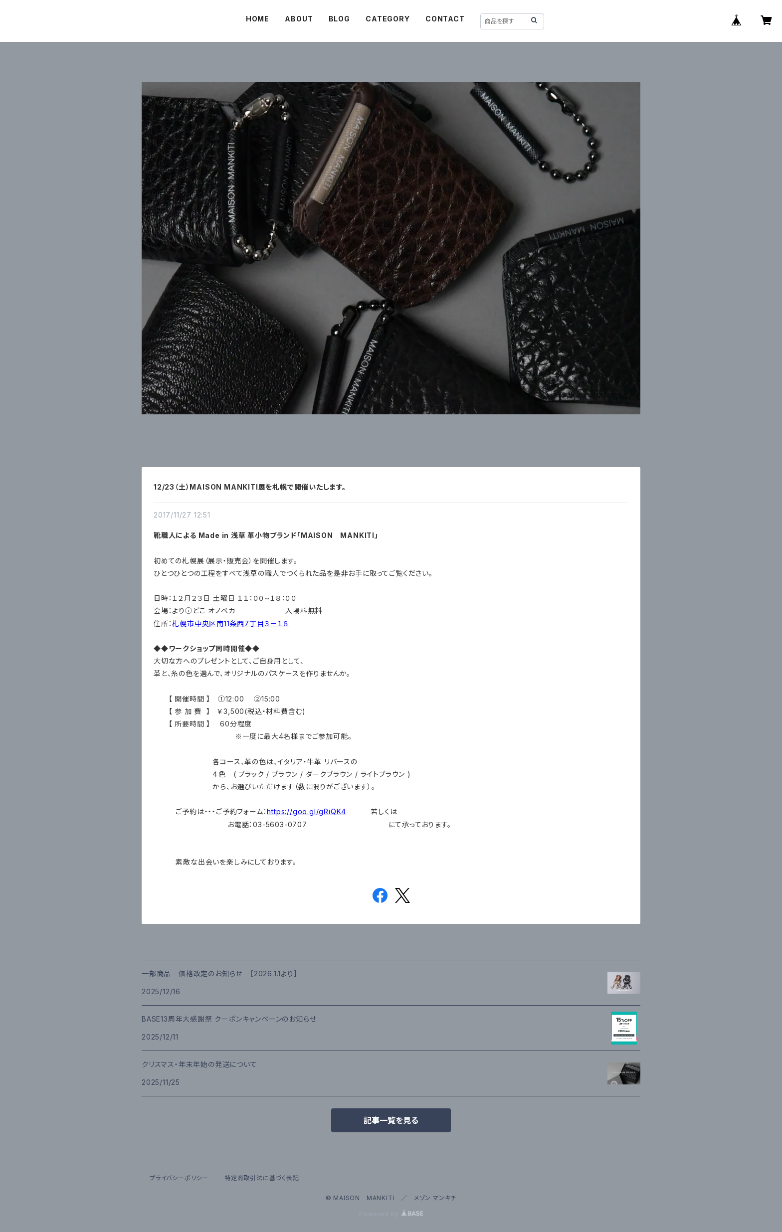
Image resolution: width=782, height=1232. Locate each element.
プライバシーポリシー (179, 1178)
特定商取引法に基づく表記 (261, 1178)
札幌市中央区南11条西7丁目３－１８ (230, 623)
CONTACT (445, 18)
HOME (257, 18)
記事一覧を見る (391, 1120)
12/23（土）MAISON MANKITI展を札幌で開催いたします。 (250, 487)
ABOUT (299, 18)
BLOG (339, 18)
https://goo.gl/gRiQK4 (306, 811)
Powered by (391, 1214)
